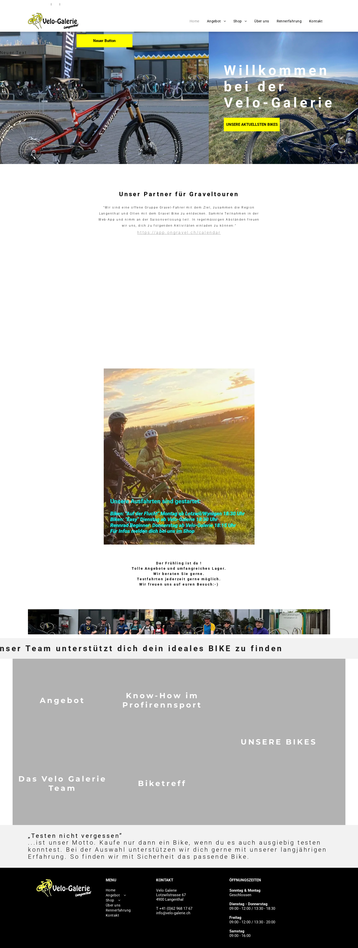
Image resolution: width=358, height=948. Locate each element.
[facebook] (51, 5)
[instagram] (60, 5)
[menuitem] (194, 21)
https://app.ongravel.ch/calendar (179, 232)
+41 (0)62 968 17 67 (273, 4)
